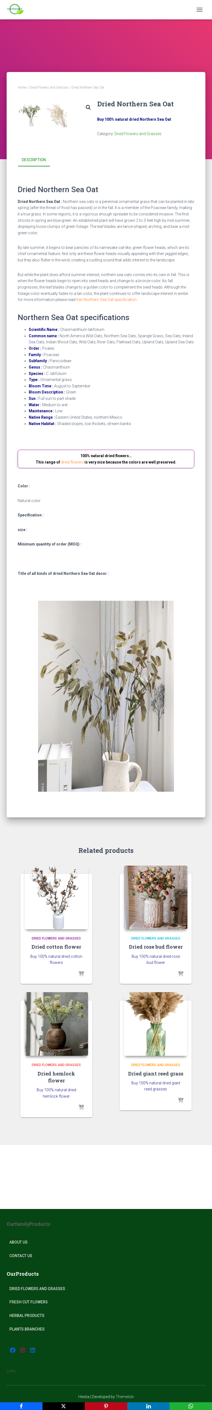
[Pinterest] (106, 1406)
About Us (18, 1242)
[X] (64, 1406)
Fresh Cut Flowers (28, 1302)
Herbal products (26, 1315)
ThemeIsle (125, 1396)
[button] (88, 107)
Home (22, 87)
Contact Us (20, 1256)
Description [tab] (34, 224)
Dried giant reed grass (155, 1137)
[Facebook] (21, 1406)
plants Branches (27, 1329)
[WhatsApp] (190, 1406)
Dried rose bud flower (156, 1010)
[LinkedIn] (148, 1406)
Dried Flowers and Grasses (48, 87)
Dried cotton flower (56, 1010)
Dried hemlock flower (56, 1140)
